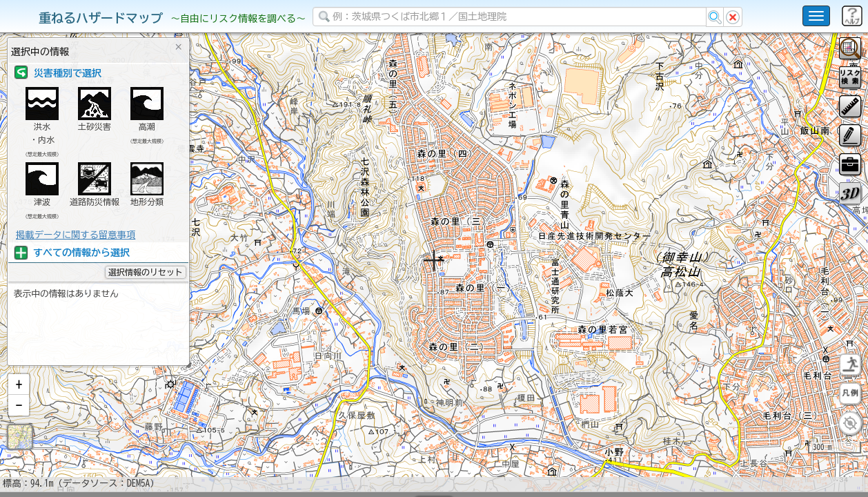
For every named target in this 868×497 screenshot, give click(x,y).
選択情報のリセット (145, 272)
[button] (18, 420)
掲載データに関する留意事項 (75, 235)
